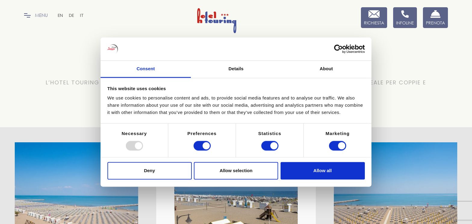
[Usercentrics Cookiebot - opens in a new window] (338, 48)
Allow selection (235, 170)
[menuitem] (60, 15)
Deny (149, 170)
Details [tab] (236, 68)
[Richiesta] (374, 17)
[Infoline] (405, 17)
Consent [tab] (146, 68)
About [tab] (326, 68)
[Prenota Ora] (435, 17)
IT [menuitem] (82, 15)
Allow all (322, 170)
